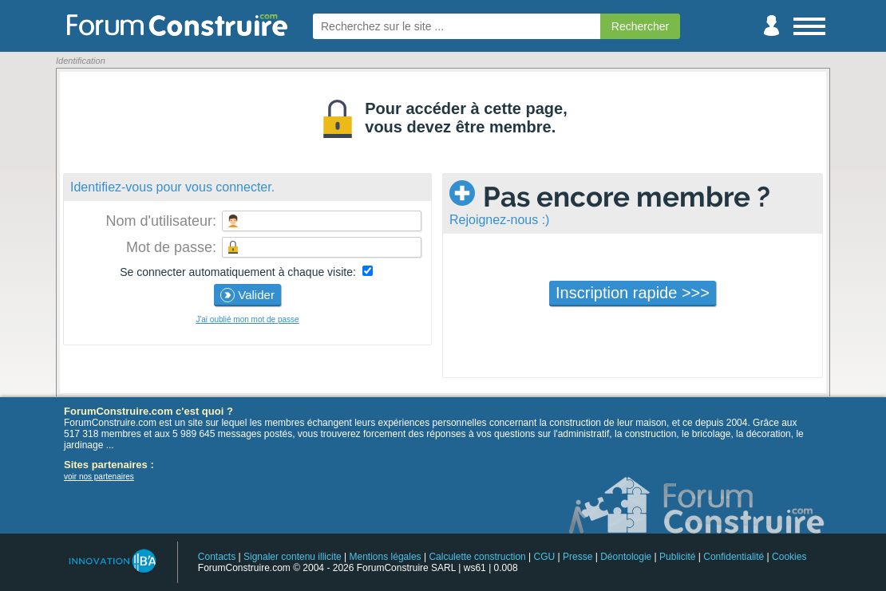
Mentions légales (385, 556)
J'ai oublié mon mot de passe (247, 319)
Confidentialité (733, 556)
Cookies (789, 556)
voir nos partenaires (99, 476)
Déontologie (625, 556)
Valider (247, 295)
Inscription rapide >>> (633, 292)
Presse (577, 556)
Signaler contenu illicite (292, 556)
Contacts (216, 556)
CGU (545, 556)
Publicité (677, 556)
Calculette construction (477, 556)
